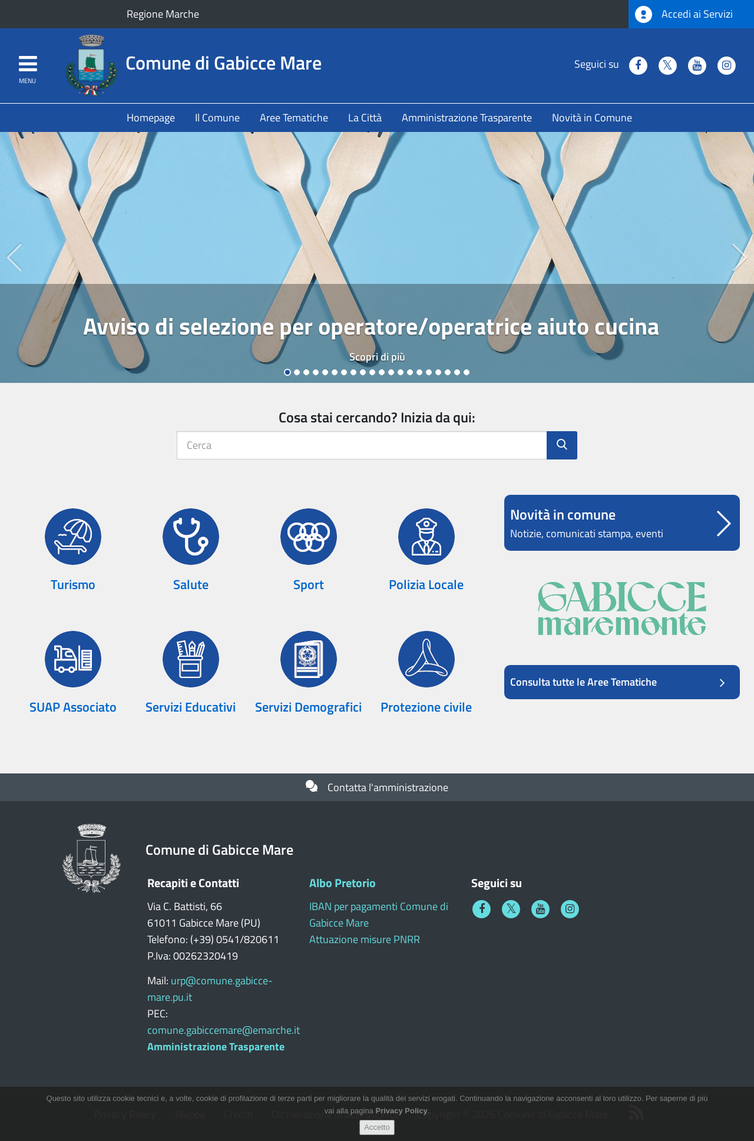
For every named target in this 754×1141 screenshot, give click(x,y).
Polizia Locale (426, 584)
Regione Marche (163, 14)
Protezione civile (426, 707)
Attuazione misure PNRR (364, 939)
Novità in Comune (592, 117)
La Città (365, 117)
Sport (308, 584)
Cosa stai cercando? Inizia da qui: (377, 417)
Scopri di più (377, 357)
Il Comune (217, 117)
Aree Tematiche (294, 117)
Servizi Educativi (190, 707)
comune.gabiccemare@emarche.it (223, 1030)
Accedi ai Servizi (684, 14)
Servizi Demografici (308, 707)
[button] (19, 257)
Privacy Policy (401, 1113)
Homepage (151, 117)
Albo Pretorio (342, 883)
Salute (191, 584)
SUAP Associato (73, 707)
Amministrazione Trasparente (467, 117)
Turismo (73, 584)
